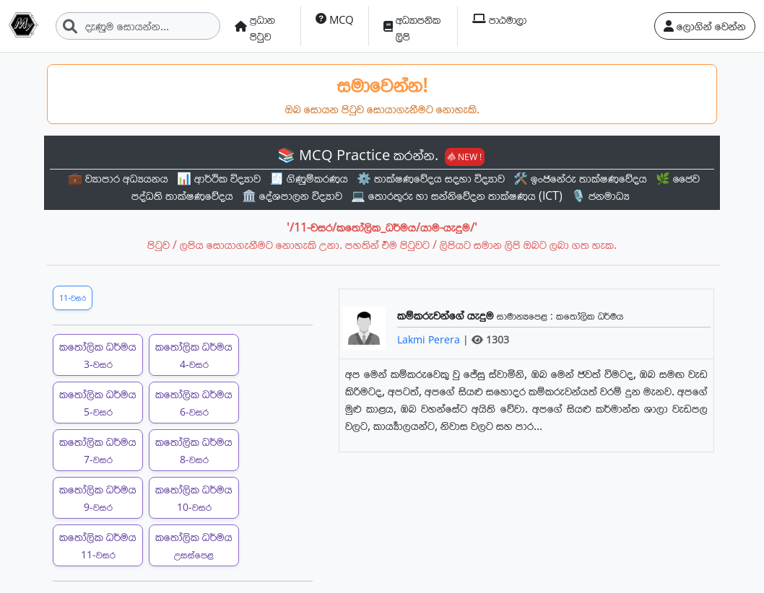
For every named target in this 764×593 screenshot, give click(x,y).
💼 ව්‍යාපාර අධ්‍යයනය (118, 178)
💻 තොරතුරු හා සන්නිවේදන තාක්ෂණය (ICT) (457, 195)
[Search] (138, 26)
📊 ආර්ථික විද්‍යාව (219, 178)
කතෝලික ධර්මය (97, 354)
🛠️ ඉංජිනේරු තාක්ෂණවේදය (580, 178)
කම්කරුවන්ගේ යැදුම (447, 315)
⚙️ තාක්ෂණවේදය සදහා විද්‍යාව (431, 178)
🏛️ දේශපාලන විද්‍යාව (292, 195)
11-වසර (72, 297)
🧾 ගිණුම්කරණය (308, 178)
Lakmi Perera (430, 339)
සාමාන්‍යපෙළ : (526, 315)
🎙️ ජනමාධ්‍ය (600, 195)
